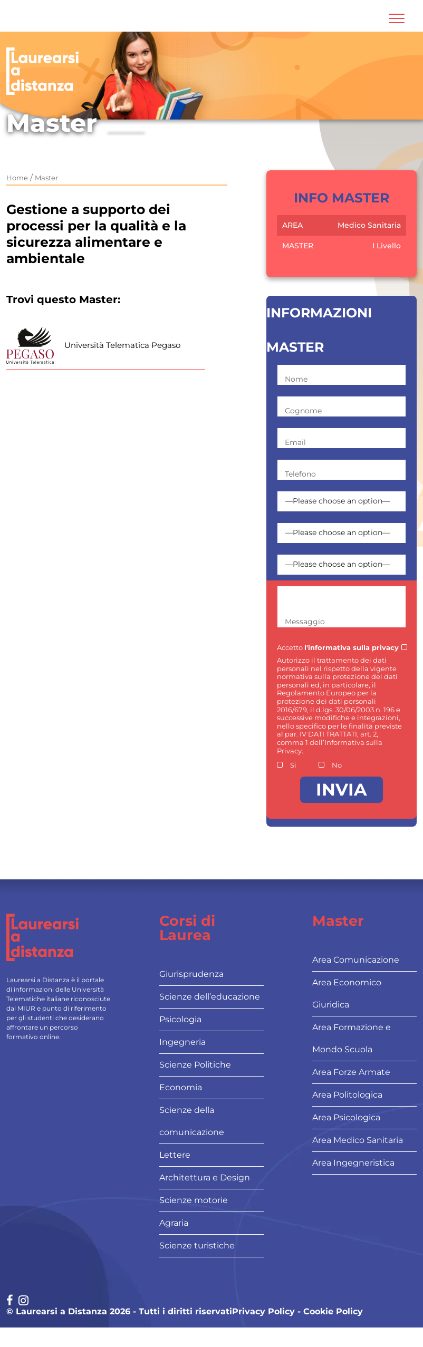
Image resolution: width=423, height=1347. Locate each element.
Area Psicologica (346, 1117)
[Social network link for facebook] (9, 1301)
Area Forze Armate (351, 1072)
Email (295, 442)
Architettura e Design (204, 1177)
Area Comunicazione (355, 960)
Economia (180, 1087)
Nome (296, 379)
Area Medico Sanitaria (357, 1140)
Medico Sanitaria (369, 225)
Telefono (300, 474)
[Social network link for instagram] (23, 1301)
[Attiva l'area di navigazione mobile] (396, 18)
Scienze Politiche (195, 1065)
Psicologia (180, 1019)
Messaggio (305, 621)
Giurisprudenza (191, 974)
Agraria (173, 1223)
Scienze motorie (193, 1200)
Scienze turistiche (197, 1246)
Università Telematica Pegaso (122, 345)
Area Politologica (347, 1095)
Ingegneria (182, 1042)
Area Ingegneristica (353, 1163)
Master (46, 177)
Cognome (303, 410)
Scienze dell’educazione (209, 997)
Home (17, 177)
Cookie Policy (333, 1311)
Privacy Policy (263, 1311)
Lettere (174, 1155)
